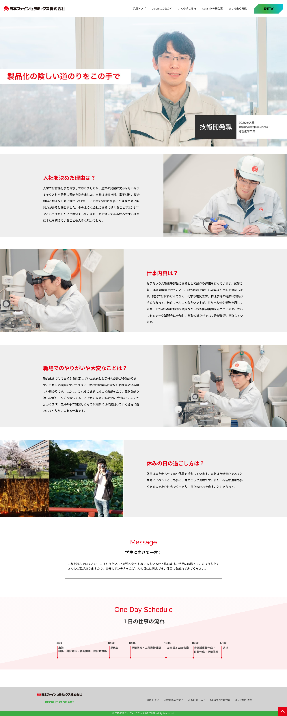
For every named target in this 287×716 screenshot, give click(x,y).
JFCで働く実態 (238, 8)
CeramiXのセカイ (162, 8)
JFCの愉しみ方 (187, 8)
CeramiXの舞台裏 (212, 8)
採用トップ (139, 8)
